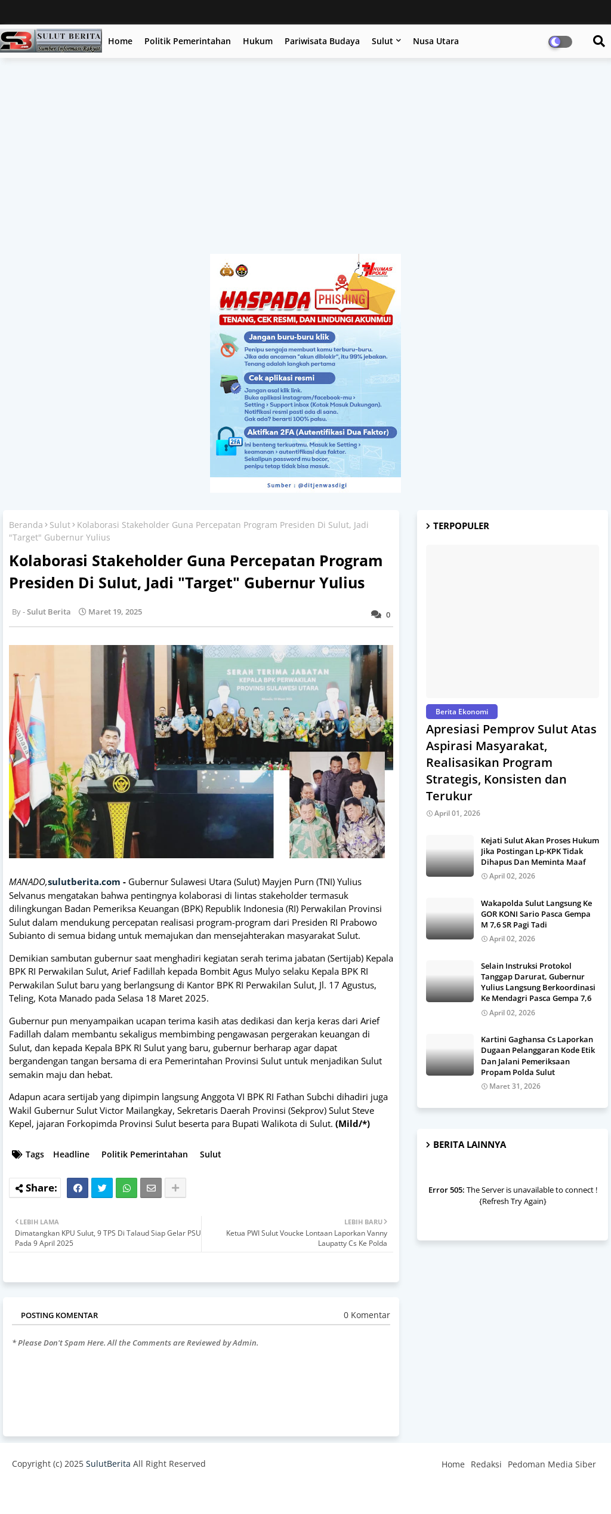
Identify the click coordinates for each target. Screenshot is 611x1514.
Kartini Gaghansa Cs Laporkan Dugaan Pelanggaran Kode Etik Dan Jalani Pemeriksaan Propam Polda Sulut (538, 1055)
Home (120, 41)
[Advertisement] (305, 161)
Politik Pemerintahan (187, 41)
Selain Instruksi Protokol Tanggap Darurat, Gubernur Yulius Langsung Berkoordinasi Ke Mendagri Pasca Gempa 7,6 (538, 982)
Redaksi (486, 1464)
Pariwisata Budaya (322, 41)
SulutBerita (108, 1463)
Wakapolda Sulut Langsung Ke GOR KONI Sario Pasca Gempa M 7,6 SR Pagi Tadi (536, 914)
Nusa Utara (436, 41)
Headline (71, 1154)
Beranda (26, 524)
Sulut (382, 41)
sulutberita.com (84, 881)
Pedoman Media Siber (552, 1464)
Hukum (258, 41)
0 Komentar (367, 1314)
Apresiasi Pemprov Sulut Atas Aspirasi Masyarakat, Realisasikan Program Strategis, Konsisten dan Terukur (511, 762)
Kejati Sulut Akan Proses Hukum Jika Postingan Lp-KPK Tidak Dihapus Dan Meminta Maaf (540, 851)
